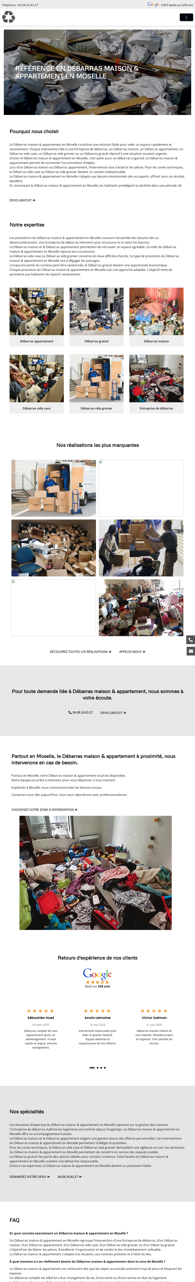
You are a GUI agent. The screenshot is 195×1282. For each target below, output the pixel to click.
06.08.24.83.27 (28, 5)
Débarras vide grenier (96, 408)
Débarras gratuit (97, 341)
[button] (92, 1068)
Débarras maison (156, 341)
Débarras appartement (36, 341)
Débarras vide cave (36, 408)
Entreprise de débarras (156, 408)
